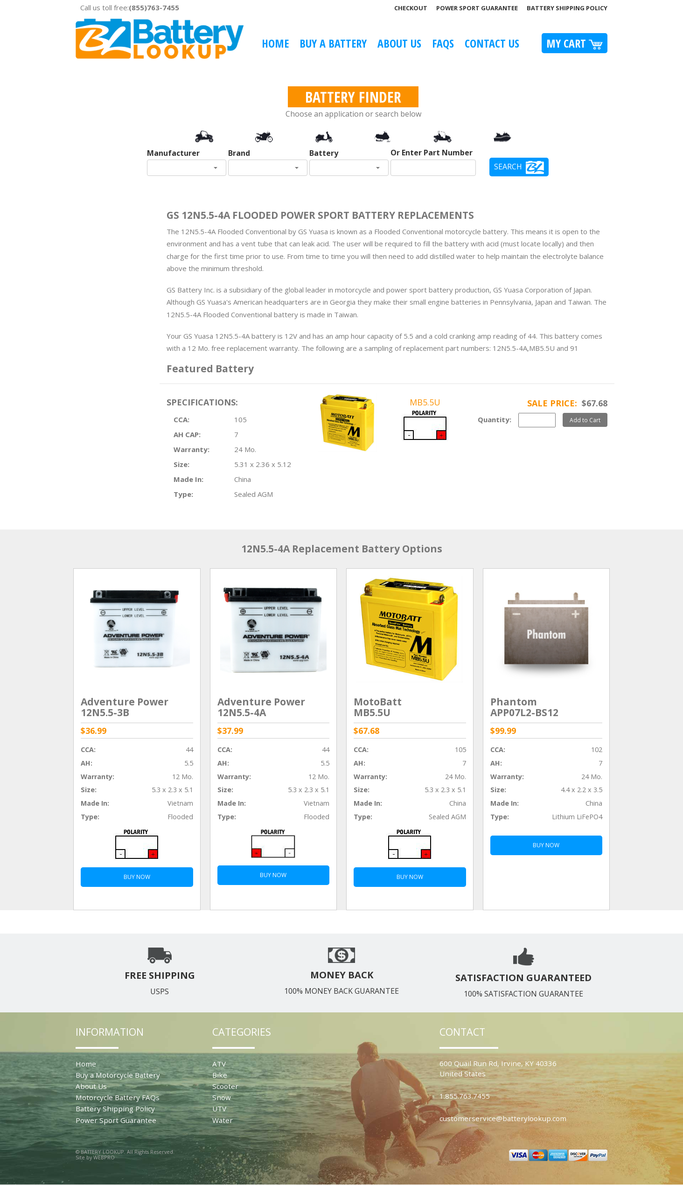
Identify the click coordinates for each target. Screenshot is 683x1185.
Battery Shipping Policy (567, 8)
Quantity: (494, 419)
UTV (219, 1108)
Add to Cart (585, 420)
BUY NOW (137, 877)
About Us (399, 43)
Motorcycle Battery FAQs (118, 1097)
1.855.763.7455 (464, 1096)
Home (275, 43)
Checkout (410, 8)
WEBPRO (104, 1157)
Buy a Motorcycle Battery (118, 1075)
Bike (219, 1075)
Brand (239, 153)
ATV (219, 1063)
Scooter (225, 1086)
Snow (221, 1097)
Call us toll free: (129, 7)
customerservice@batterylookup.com (502, 1118)
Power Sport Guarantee (477, 8)
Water (222, 1120)
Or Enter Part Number (431, 152)
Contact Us (492, 43)
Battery (323, 153)
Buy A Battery (333, 43)
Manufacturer (173, 153)
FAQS (443, 43)
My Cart (574, 43)
